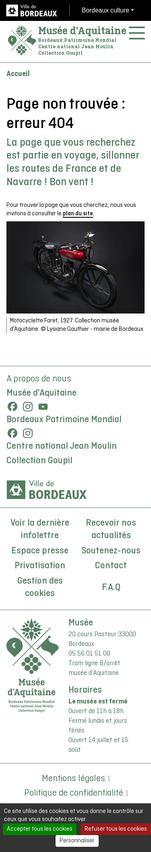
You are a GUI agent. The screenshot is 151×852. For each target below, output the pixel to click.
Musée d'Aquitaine (82, 30)
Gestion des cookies (40, 588)
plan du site (78, 214)
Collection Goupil (39, 460)
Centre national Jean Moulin (61, 446)
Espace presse (39, 551)
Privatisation (39, 565)
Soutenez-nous (111, 551)
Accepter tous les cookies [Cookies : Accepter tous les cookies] (39, 829)
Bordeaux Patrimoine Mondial (64, 419)
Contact (111, 565)
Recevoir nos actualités (111, 530)
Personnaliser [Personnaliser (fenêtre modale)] (77, 841)
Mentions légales (73, 778)
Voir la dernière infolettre (39, 530)
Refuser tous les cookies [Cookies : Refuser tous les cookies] (116, 829)
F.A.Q (111, 587)
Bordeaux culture (105, 10)
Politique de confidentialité (73, 793)
